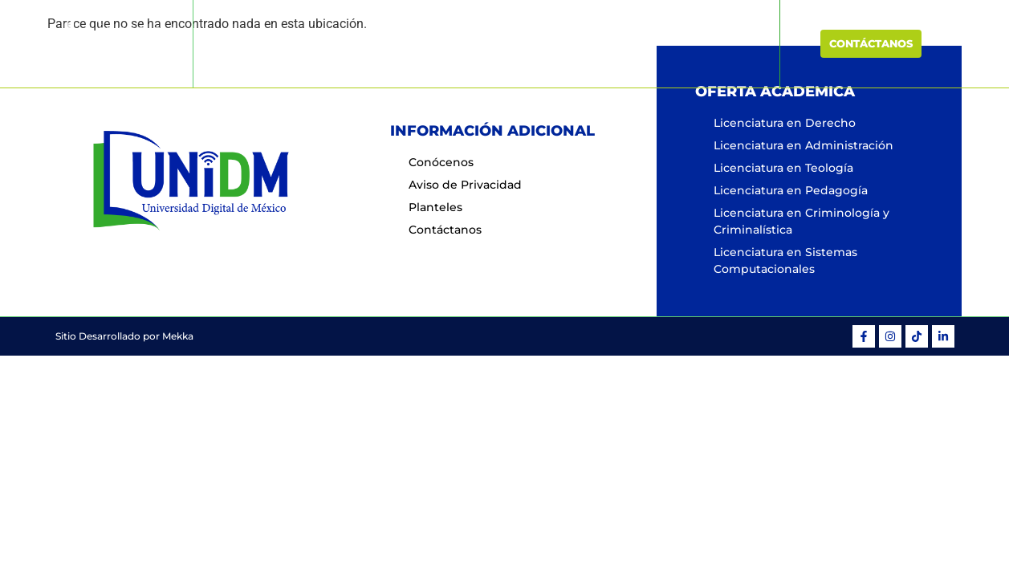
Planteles (627, 43)
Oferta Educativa (519, 43)
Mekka (177, 336)
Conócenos (404, 43)
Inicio (332, 43)
